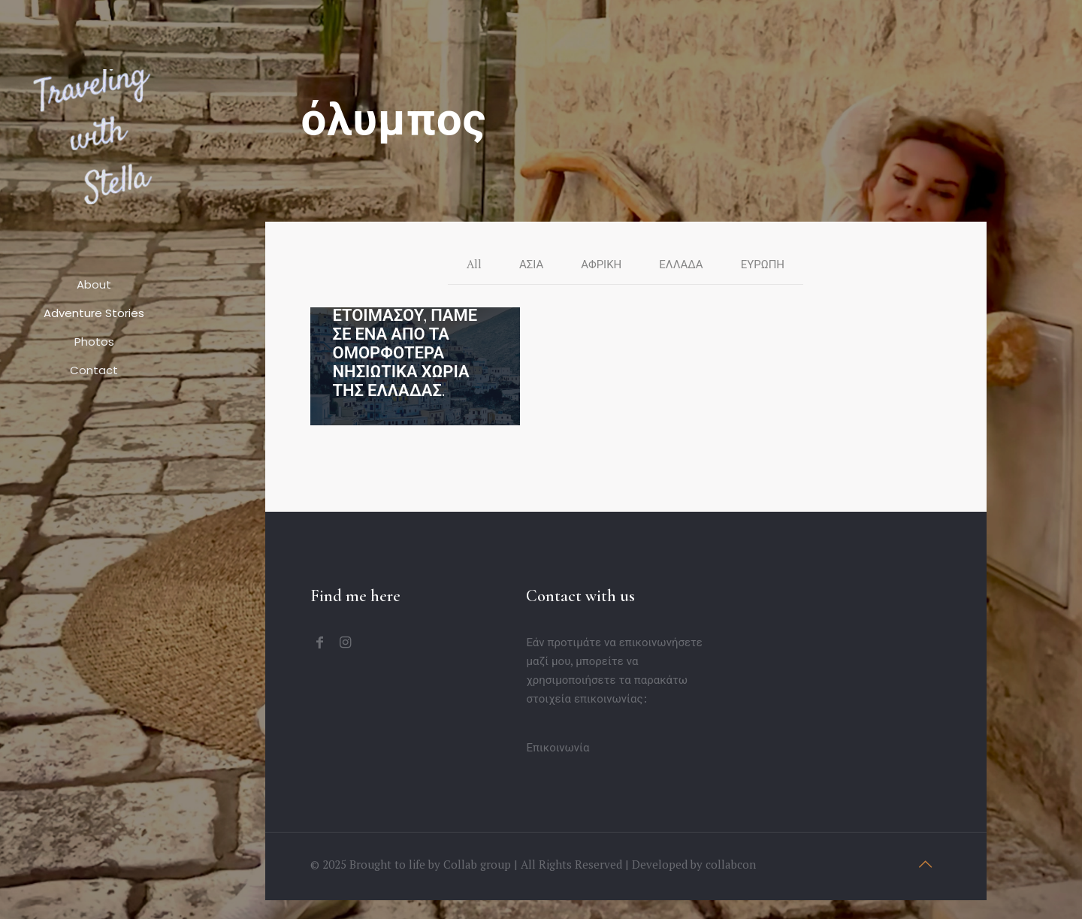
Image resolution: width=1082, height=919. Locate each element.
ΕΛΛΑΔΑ (681, 263)
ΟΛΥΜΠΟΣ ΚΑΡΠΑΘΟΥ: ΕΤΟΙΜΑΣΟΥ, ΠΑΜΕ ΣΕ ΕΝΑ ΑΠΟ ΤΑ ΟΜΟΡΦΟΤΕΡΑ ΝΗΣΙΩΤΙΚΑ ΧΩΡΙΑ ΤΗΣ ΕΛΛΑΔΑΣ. (405, 334)
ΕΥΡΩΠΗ (762, 263)
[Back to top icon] (925, 864)
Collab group (477, 864)
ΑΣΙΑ (531, 263)
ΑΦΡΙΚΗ (601, 263)
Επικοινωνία (557, 746)
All (474, 263)
